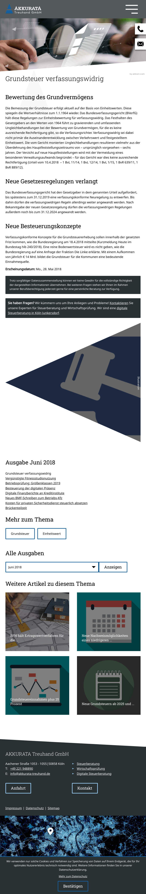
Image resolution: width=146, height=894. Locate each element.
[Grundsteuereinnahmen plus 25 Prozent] (37, 685)
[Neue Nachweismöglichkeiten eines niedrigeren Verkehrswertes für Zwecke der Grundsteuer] (109, 621)
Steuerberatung (88, 764)
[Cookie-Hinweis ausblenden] (73, 886)
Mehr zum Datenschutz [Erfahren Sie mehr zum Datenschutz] (73, 876)
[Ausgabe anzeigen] (113, 567)
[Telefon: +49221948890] (21, 768)
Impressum (13, 808)
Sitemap (53, 808)
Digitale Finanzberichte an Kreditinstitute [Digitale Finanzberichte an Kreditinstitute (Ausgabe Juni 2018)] (34, 493)
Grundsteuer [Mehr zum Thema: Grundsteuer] (20, 533)
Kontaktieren (119, 303)
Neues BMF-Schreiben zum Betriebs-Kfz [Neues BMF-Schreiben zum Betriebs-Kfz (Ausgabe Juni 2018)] (33, 498)
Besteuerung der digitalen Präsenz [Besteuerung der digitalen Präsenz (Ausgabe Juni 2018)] (30, 488)
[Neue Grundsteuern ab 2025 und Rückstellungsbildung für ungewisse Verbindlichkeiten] (109, 685)
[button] (92, 9)
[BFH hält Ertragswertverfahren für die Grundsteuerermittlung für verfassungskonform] (37, 621)
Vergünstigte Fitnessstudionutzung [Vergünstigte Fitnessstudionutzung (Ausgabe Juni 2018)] (30, 478)
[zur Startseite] (24, 9)
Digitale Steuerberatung (94, 773)
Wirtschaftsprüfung (91, 768)
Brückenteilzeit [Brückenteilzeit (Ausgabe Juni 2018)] (16, 508)
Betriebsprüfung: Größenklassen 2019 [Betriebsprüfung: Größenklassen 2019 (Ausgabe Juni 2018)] (32, 483)
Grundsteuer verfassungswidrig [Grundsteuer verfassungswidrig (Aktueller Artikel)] (28, 473)
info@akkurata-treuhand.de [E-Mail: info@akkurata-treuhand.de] (30, 773)
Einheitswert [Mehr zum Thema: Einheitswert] (52, 533)
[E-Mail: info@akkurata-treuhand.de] (140, 43)
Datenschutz (35, 808)
